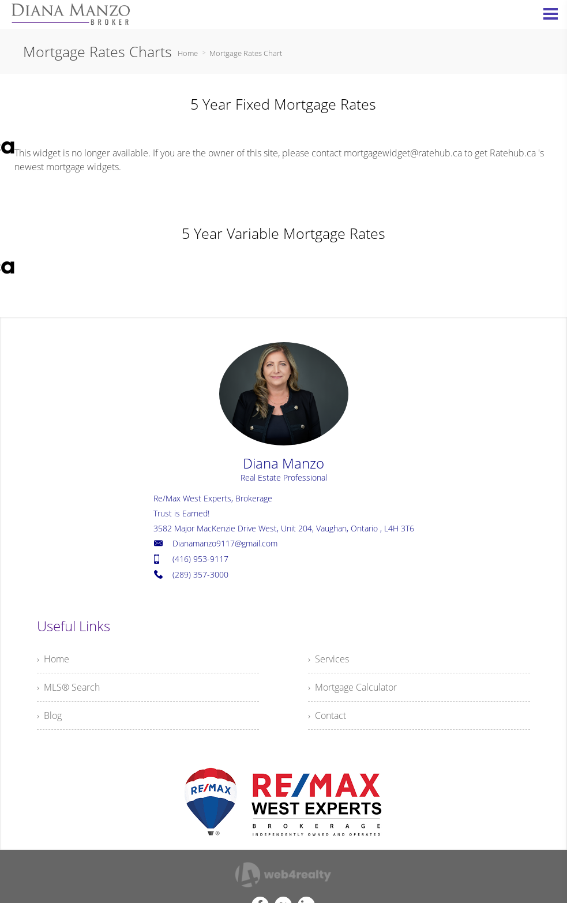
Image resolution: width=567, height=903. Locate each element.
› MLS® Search (68, 687)
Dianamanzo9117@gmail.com (224, 543)
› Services (328, 659)
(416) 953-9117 (200, 558)
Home (188, 53)
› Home (53, 659)
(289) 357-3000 (200, 574)
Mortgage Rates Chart (245, 53)
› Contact (327, 715)
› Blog (49, 715)
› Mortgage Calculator (352, 687)
